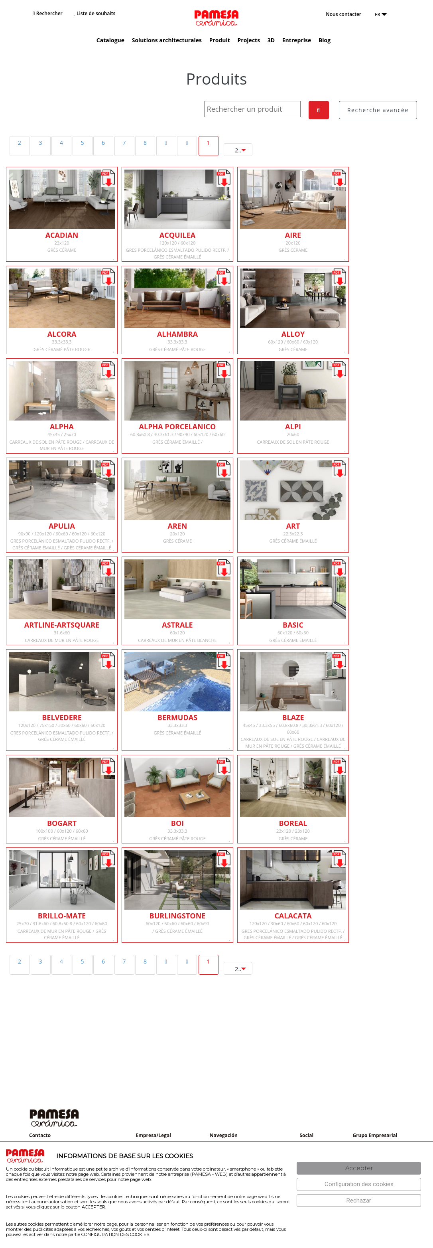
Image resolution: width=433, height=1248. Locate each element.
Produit (219, 40)
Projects (249, 40)
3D (271, 40)
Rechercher (47, 13)
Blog (325, 40)
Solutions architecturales (167, 40)
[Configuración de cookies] (359, 1184)
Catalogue (110, 40)
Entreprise (296, 40)
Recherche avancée (378, 110)
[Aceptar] (359, 1168)
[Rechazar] (359, 1200)
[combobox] (238, 149)
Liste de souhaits (94, 13)
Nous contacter (343, 14)
